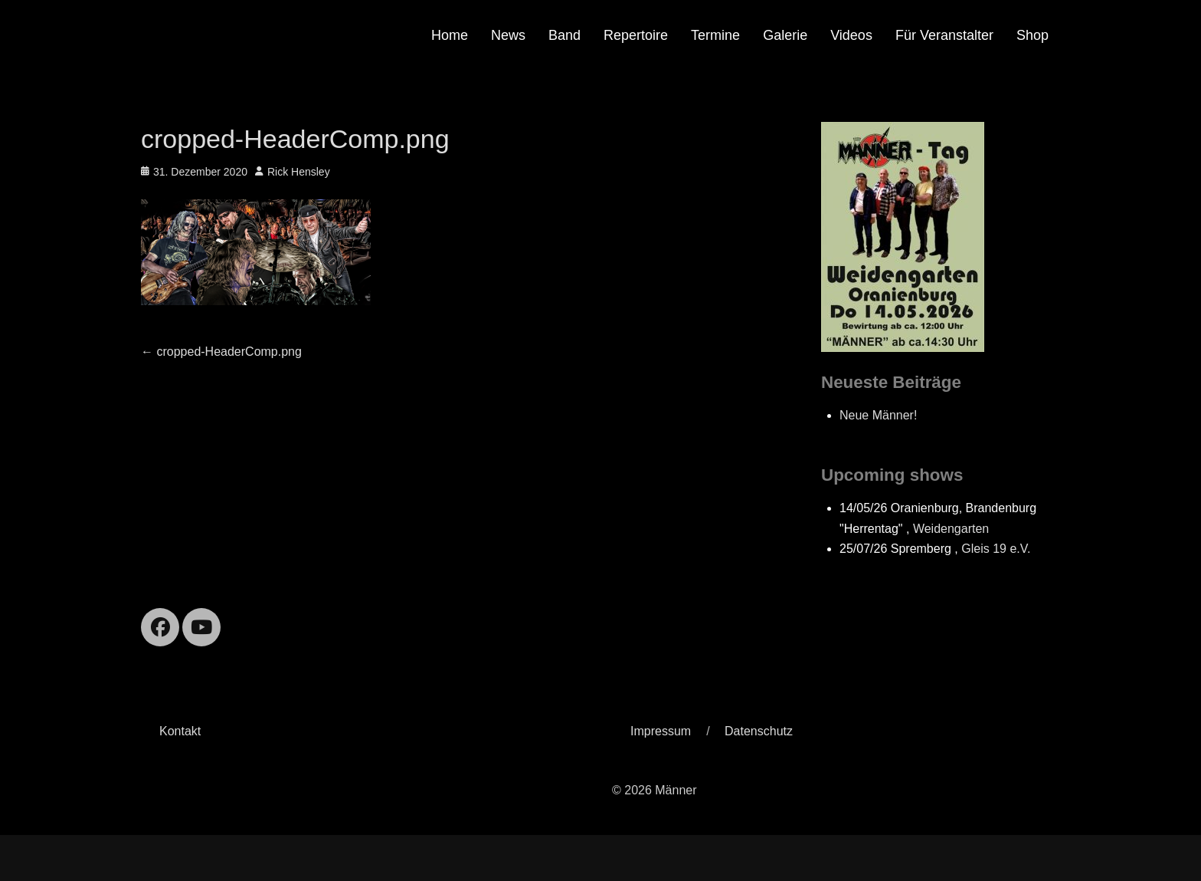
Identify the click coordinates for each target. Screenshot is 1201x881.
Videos (851, 35)
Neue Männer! (878, 415)
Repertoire (636, 35)
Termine (715, 35)
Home (449, 35)
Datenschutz (759, 731)
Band (564, 35)
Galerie (785, 35)
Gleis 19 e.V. (995, 548)
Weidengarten (951, 528)
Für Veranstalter (944, 35)
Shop (1032, 35)
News (508, 35)
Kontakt (180, 731)
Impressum (660, 731)
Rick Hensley (298, 172)
